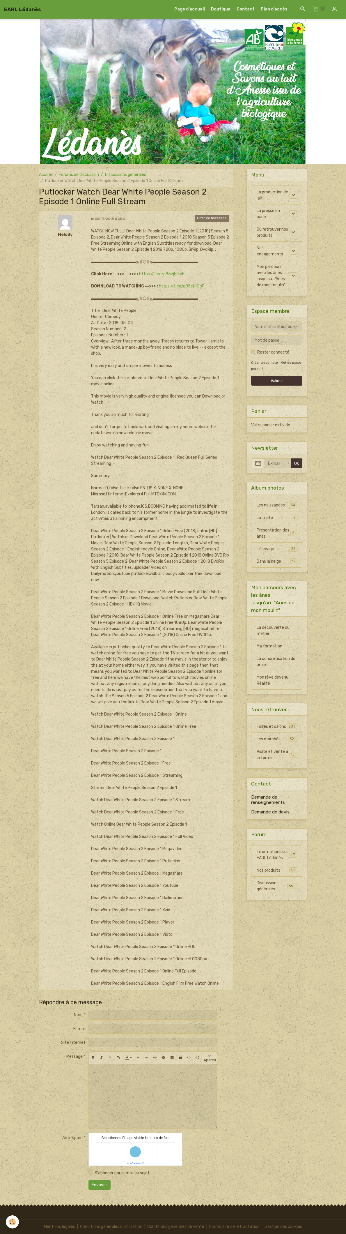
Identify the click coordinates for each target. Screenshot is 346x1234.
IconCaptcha (134, 1163)
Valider (277, 380)
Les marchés (277, 739)
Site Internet (73, 1042)
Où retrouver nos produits (272, 232)
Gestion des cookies (283, 1226)
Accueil (46, 174)
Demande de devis (270, 812)
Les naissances (277, 505)
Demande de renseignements (268, 800)
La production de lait (272, 195)
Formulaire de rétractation (234, 1226)
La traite (277, 517)
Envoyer (99, 1184)
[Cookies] (12, 1221)
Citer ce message (212, 218)
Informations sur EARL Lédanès (277, 854)
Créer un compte (264, 363)
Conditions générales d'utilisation (111, 1226)
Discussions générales (125, 174)
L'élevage (277, 549)
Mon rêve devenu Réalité (272, 680)
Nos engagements (270, 251)
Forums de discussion (79, 174)
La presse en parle (268, 213)
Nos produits (277, 870)
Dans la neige (277, 561)
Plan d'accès (274, 9)
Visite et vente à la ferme (277, 754)
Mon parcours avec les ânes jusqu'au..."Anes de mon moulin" (271, 275)
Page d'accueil (189, 9)
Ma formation (269, 646)
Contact (246, 9)
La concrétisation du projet (276, 661)
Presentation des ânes (277, 533)
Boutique (220, 9)
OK (296, 463)
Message (74, 1056)
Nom (78, 1014)
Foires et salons (277, 726)
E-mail (79, 1028)
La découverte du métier (273, 630)
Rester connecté (273, 352)
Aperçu (210, 1057)
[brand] (22, 9)
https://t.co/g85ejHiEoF (161, 273)
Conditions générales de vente (175, 1226)
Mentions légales (59, 1226)
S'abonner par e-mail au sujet (122, 1173)
